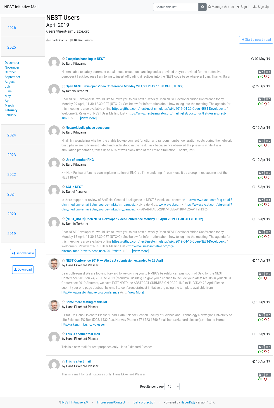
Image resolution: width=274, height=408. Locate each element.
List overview (23, 253)
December (12, 62)
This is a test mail (76, 361)
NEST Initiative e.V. (75, 402)
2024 (11, 135)
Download (23, 269)
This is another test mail (81, 334)
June (8, 91)
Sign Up (261, 7)
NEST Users (63, 17)
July (7, 86)
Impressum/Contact (111, 402)
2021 (11, 194)
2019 (11, 233)
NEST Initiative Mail (21, 7)
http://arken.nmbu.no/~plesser (83, 324)
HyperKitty (188, 402)
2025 (11, 47)
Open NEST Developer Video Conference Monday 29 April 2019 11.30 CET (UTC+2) (122, 86)
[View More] (88, 118)
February (11, 110)
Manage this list (221, 7)
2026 (11, 27)
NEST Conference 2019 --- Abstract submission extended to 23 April (112, 260)
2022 (11, 174)
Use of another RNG (78, 160)
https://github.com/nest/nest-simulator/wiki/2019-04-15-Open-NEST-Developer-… (169, 241)
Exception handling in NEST (83, 59)
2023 (11, 155)
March (9, 105)
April (8, 101)
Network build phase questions (86, 127)
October (10, 72)
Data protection (144, 402)
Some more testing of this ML (85, 302)
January (10, 115)
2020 (11, 214)
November (12, 67)
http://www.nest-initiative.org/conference (90, 292)
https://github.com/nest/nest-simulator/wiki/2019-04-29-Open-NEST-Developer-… (169, 108)
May (8, 96)
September (12, 77)
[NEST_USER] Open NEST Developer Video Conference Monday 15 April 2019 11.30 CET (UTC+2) (132, 219)
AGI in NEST (72, 187)
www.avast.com (170, 204)
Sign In (243, 7)
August (10, 82)
